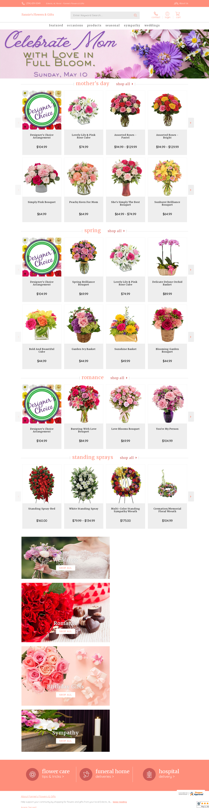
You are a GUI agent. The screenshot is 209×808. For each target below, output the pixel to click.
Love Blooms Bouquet (125, 428)
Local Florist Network (164, 805)
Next (191, 123)
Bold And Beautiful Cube (41, 350)
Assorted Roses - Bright (167, 136)
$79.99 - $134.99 (83, 521)
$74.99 (83, 147)
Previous (18, 123)
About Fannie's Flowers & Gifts (38, 686)
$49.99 (125, 361)
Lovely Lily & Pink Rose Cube (84, 136)
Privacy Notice (145, 805)
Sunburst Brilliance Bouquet (167, 203)
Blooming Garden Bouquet (167, 350)
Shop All (123, 84)
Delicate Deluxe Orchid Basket (167, 283)
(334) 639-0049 (33, 3)
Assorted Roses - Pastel (125, 136)
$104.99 (42, 147)
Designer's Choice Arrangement (42, 136)
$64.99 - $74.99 (125, 214)
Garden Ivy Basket (84, 349)
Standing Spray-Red (41, 508)
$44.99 (41, 361)
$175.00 (125, 521)
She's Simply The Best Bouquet (125, 203)
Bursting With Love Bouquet (84, 430)
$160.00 (41, 521)
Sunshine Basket (125, 349)
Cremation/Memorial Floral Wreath (167, 510)
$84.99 (83, 441)
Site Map (181, 805)
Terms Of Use (130, 805)
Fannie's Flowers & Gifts (38, 14)
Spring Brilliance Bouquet (83, 283)
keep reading (120, 692)
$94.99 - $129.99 (125, 147)
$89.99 (167, 294)
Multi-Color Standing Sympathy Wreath (125, 510)
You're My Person (167, 428)
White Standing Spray (83, 508)
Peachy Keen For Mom (83, 202)
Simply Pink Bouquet (42, 202)
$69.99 (83, 294)
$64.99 (41, 214)
